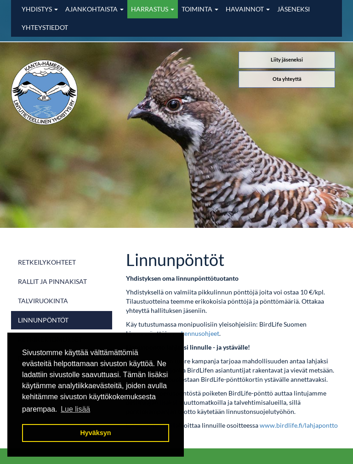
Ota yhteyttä (287, 79)
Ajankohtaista (94, 9)
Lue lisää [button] (75, 409)
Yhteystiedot (45, 27)
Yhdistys (40, 9)
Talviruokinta (43, 301)
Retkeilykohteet (47, 262)
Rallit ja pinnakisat (52, 281)
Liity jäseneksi (287, 59)
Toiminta (200, 9)
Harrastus (152, 9)
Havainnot (248, 9)
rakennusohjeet (197, 333)
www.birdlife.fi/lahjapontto (299, 425)
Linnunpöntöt (43, 320)
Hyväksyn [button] (95, 432)
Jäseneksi (293, 9)
